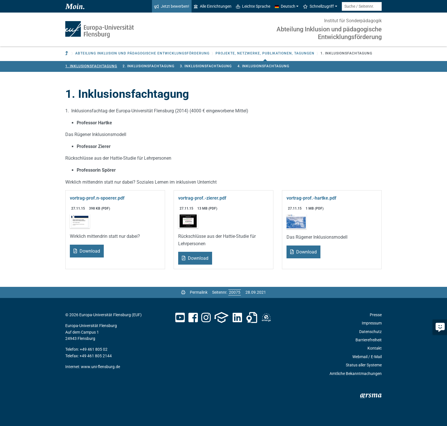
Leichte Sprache (253, 6)
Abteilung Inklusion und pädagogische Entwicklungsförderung (329, 33)
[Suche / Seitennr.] (362, 6)
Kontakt (374, 348)
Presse (376, 315)
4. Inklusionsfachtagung (263, 66)
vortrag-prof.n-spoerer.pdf (97, 198)
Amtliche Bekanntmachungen (356, 373)
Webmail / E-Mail (367, 356)
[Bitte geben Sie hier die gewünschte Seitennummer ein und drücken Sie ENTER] (234, 292)
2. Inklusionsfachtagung (148, 66)
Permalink (199, 292)
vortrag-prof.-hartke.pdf (311, 198)
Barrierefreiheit (368, 340)
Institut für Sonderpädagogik (353, 20)
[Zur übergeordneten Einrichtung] (67, 53)
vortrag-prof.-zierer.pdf (202, 198)
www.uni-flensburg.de (100, 366)
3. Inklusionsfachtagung (206, 66)
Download (89, 251)
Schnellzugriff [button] (318, 6)
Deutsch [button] (285, 6)
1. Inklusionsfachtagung (91, 66)
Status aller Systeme (364, 365)
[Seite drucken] (183, 292)
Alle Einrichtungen (212, 6)
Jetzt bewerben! (171, 6)
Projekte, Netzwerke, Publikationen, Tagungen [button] (265, 53)
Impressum (372, 323)
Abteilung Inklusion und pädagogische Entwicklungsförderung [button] (142, 53)
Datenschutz (370, 331)
